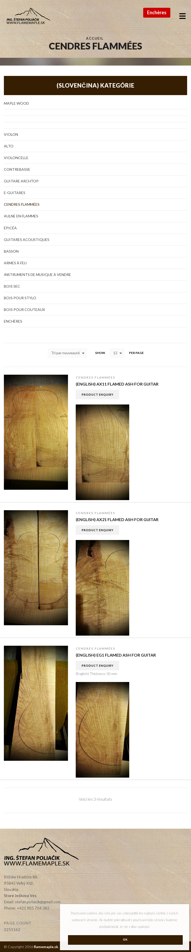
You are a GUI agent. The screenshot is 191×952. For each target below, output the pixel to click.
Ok (125, 939)
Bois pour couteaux (24, 309)
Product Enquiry (97, 394)
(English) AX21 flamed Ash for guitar (117, 519)
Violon (11, 134)
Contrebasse (17, 169)
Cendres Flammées (95, 377)
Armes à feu (15, 263)
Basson (11, 251)
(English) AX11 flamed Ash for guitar (117, 383)
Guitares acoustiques (26, 239)
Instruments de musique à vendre (37, 274)
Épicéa (10, 228)
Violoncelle (16, 157)
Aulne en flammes (21, 216)
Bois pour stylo (20, 298)
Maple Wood (16, 103)
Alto (8, 146)
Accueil (95, 38)
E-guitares (14, 192)
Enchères (156, 12)
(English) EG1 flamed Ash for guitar (116, 654)
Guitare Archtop (21, 181)
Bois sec (12, 286)
